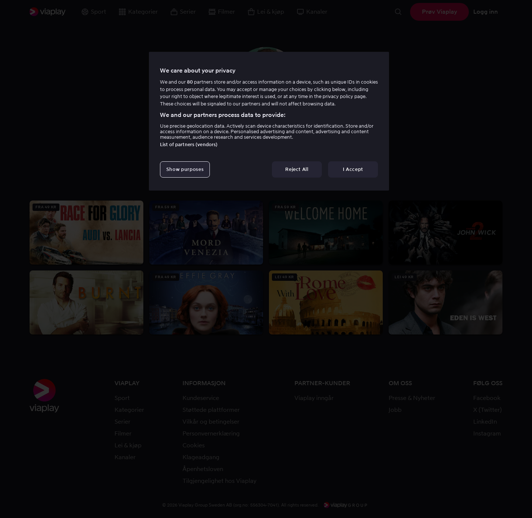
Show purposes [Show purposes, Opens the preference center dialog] (185, 169)
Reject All (296, 169)
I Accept (353, 169)
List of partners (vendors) (189, 144)
